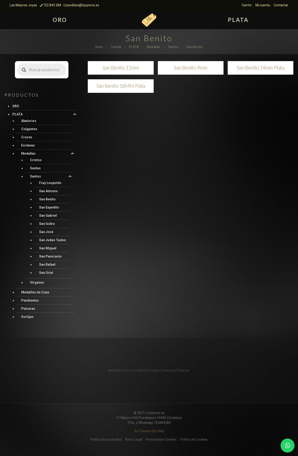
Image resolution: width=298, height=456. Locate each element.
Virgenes (37, 282)
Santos (173, 47)
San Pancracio (50, 256)
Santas (35, 168)
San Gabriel (48, 215)
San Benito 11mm (121, 67)
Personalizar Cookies (161, 439)
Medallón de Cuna (35, 292)
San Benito (47, 199)
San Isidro (47, 224)
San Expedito (49, 207)
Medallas (153, 47)
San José (46, 232)
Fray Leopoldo (50, 183)
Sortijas (27, 317)
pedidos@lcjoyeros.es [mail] (83, 5)
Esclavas (28, 145)
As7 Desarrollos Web (149, 431)
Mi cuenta (262, 5)
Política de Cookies (194, 439)
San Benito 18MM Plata (120, 86)
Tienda (116, 47)
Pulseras (28, 308)
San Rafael (47, 264)
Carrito (247, 5)
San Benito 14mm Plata (260, 67)
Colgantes (29, 129)
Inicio (99, 47)
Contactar (281, 5)
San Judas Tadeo (52, 240)
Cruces (26, 137)
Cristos (36, 160)
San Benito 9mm (190, 67)
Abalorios (28, 121)
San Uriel (46, 273)
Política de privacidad (105, 439)
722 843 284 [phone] (52, 5)
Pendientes (30, 300)
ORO (15, 106)
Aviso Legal (133, 439)
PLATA (134, 47)
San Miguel (47, 248)
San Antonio (48, 191)
